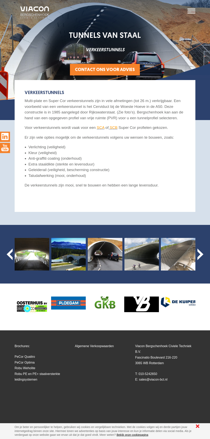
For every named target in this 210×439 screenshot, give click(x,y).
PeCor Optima (25, 362)
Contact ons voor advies (105, 70)
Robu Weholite (25, 368)
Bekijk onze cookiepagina (132, 434)
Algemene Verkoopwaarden (94, 346)
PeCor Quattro (25, 356)
